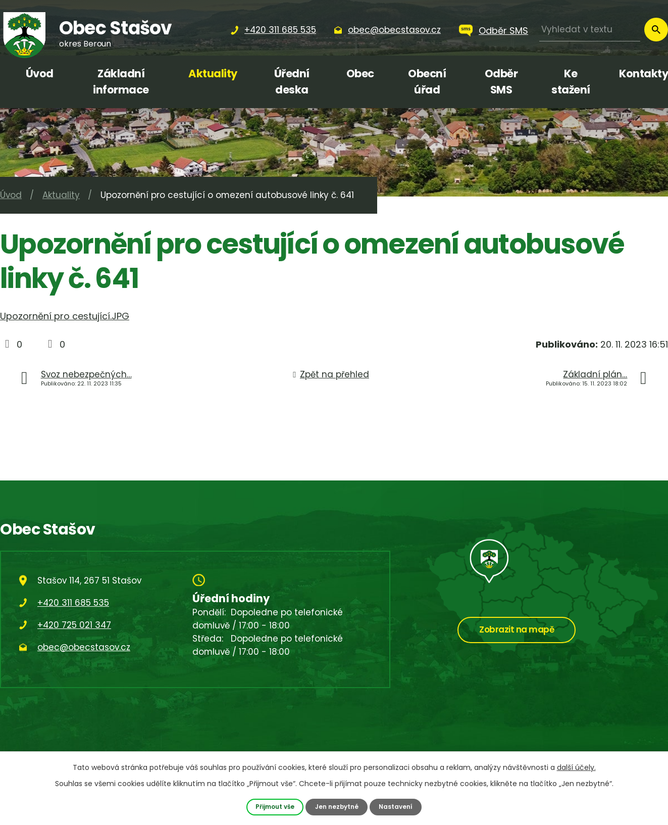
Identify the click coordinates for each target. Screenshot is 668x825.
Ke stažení (570, 81)
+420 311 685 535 (73, 603)
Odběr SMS (503, 30)
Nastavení (398, 806)
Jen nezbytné (337, 806)
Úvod (40, 73)
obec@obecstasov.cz (83, 647)
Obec (360, 73)
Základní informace (121, 81)
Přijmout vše (273, 806)
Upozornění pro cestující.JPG (64, 316)
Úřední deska (292, 81)
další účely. (576, 767)
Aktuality (212, 73)
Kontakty (643, 73)
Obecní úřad (427, 81)
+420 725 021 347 (74, 625)
